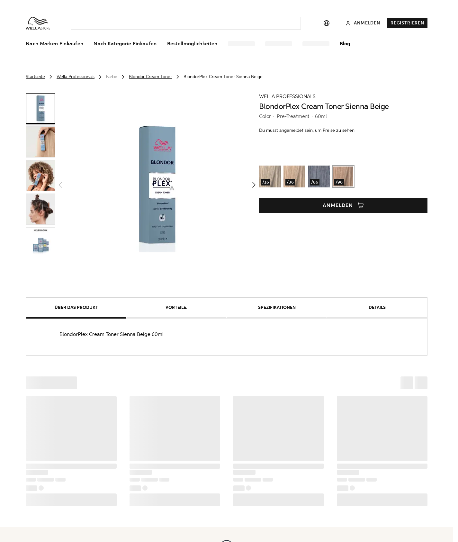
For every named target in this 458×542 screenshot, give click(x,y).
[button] (157, 184)
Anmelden (343, 205)
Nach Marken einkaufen (54, 44)
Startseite (35, 76)
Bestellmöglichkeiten (192, 44)
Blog (345, 44)
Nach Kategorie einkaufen (125, 44)
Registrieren (407, 23)
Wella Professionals (75, 76)
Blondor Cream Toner (150, 76)
